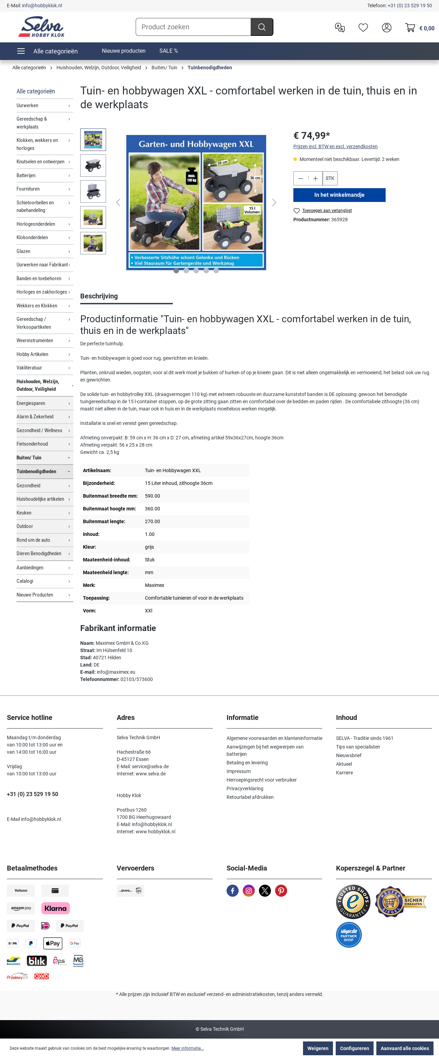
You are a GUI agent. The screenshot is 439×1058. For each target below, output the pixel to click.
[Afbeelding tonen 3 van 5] (196, 270)
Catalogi (25, 581)
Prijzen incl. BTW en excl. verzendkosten (335, 146)
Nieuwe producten (124, 51)
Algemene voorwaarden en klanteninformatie (274, 738)
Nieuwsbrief (349, 755)
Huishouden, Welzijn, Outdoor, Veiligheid (38, 385)
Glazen (23, 251)
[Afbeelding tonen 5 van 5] (216, 270)
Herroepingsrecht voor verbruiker (262, 780)
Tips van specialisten (358, 747)
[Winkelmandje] (418, 26)
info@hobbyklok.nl (42, 5)
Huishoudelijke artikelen (40, 499)
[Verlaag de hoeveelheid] (300, 178)
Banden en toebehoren (39, 278)
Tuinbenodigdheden (36, 471)
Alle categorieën (36, 91)
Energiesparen (31, 403)
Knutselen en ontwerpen (40, 162)
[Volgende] (274, 202)
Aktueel (344, 764)
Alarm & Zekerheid (35, 417)
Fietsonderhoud (32, 444)
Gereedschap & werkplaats (32, 123)
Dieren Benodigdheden (39, 553)
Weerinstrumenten (35, 340)
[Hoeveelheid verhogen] (316, 178)
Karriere (344, 772)
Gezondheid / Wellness (39, 430)
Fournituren (28, 189)
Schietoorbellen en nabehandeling (35, 207)
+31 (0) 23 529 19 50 (410, 5)
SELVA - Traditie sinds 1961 (365, 738)
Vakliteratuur (29, 368)
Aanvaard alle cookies (405, 1048)
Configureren (354, 1048)
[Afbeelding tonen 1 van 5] (176, 270)
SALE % (168, 51)
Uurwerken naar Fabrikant (42, 265)
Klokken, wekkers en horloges (37, 144)
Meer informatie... (187, 1048)
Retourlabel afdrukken (250, 797)
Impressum (239, 771)
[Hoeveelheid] (308, 178)
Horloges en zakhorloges (42, 292)
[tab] (126, 296)
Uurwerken (27, 105)
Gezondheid (28, 485)
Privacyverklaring (245, 788)
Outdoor (25, 526)
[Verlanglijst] (361, 26)
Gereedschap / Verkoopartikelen (34, 323)
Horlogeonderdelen (36, 224)
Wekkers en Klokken (37, 306)
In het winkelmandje (340, 195)
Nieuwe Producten (35, 595)
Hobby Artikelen (32, 354)
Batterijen (26, 175)
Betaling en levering (247, 762)
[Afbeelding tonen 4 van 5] (206, 270)
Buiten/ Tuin (29, 458)
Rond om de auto (33, 540)
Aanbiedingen (30, 567)
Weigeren (317, 1048)
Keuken (24, 513)
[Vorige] (118, 202)
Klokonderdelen (32, 237)
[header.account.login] (385, 26)
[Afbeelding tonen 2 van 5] (186, 270)
